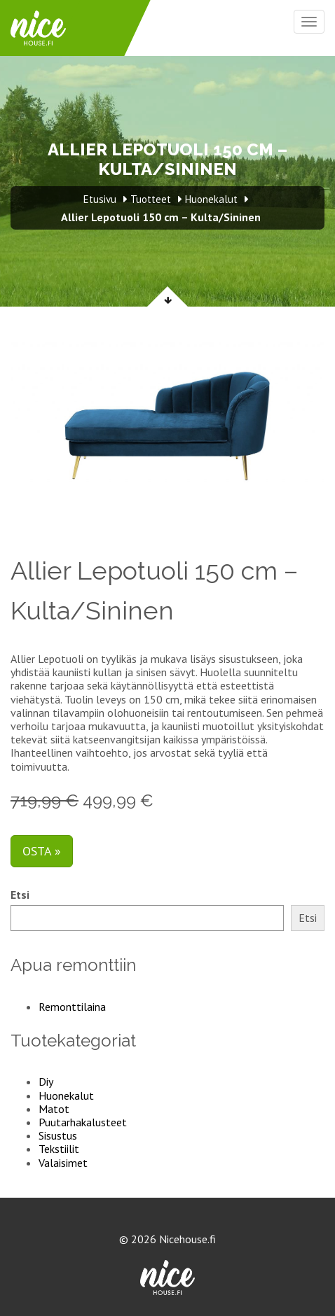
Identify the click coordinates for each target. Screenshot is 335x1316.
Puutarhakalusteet (83, 1122)
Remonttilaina (72, 1007)
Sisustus (58, 1135)
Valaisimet (63, 1163)
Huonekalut (66, 1095)
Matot (54, 1109)
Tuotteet (150, 199)
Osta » (41, 851)
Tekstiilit (59, 1149)
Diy (46, 1081)
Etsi (20, 895)
